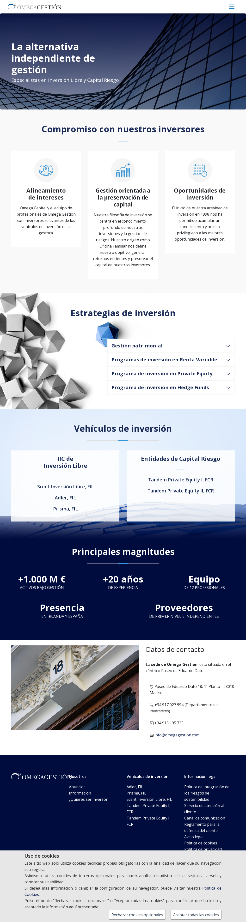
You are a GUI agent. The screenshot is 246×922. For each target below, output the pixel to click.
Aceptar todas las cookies (196, 914)
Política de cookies (200, 843)
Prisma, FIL (65, 509)
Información (80, 793)
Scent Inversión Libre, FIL (65, 487)
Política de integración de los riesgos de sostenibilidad (206, 793)
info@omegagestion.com (176, 735)
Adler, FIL (65, 498)
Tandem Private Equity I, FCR (180, 480)
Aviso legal (193, 836)
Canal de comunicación (204, 818)
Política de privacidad (203, 849)
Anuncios (77, 786)
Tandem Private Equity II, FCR (181, 491)
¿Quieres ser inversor (88, 799)
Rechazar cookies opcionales (137, 914)
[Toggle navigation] (231, 7)
